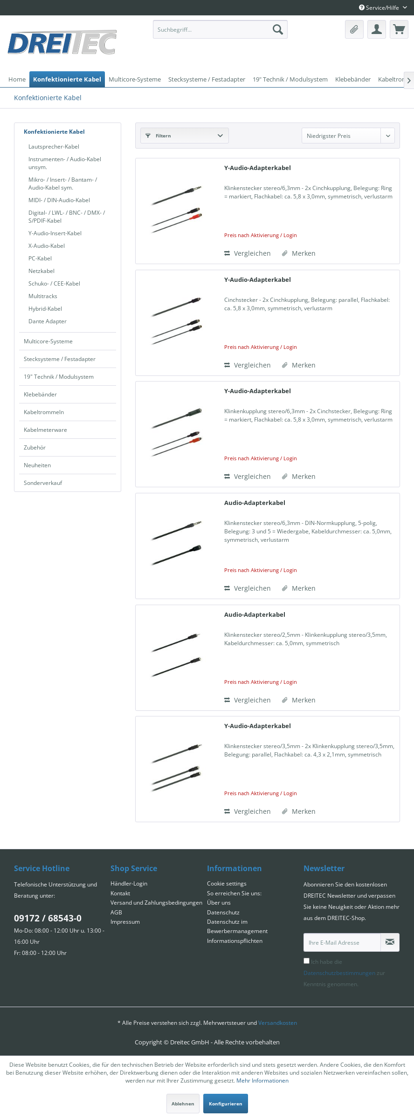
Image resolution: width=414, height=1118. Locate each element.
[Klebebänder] (352, 79)
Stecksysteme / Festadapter (60, 359)
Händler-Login (128, 883)
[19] (290, 79)
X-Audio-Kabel (46, 246)
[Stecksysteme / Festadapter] (207, 79)
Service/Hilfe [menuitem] (379, 8)
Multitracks (42, 296)
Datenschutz (223, 912)
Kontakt (120, 893)
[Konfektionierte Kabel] (67, 79)
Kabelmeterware (45, 430)
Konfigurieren (225, 1103)
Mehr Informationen (262, 1080)
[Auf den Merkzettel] (299, 253)
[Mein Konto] (376, 29)
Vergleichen (247, 253)
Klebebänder (40, 394)
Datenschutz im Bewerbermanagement (237, 926)
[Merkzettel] (354, 29)
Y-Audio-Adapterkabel (257, 168)
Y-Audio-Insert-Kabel (55, 233)
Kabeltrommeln (44, 412)
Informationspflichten (234, 941)
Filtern (158, 135)
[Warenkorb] (399, 29)
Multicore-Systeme (48, 341)
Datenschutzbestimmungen (339, 973)
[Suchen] (278, 29)
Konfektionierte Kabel (54, 132)
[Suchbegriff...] (220, 29)
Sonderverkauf (43, 483)
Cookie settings (227, 883)
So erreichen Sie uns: (234, 893)
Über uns (219, 903)
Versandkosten (277, 1023)
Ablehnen (183, 1103)
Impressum (125, 922)
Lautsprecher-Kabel (53, 146)
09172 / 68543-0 (48, 918)
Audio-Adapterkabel (254, 502)
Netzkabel (41, 271)
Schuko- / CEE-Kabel (54, 283)
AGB (116, 912)
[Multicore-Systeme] (135, 79)
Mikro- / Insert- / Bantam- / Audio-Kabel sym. (62, 183)
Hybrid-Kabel (45, 309)
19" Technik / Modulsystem (59, 377)
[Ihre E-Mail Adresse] (342, 942)
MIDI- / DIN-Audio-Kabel (59, 200)
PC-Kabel (40, 258)
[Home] (17, 79)
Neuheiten (37, 465)
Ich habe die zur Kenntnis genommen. (344, 973)
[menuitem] (220, 29)
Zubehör (35, 447)
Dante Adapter (47, 321)
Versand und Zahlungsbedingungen (156, 903)
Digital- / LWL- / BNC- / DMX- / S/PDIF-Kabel (66, 217)
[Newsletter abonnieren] (390, 942)
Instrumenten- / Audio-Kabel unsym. (64, 163)
